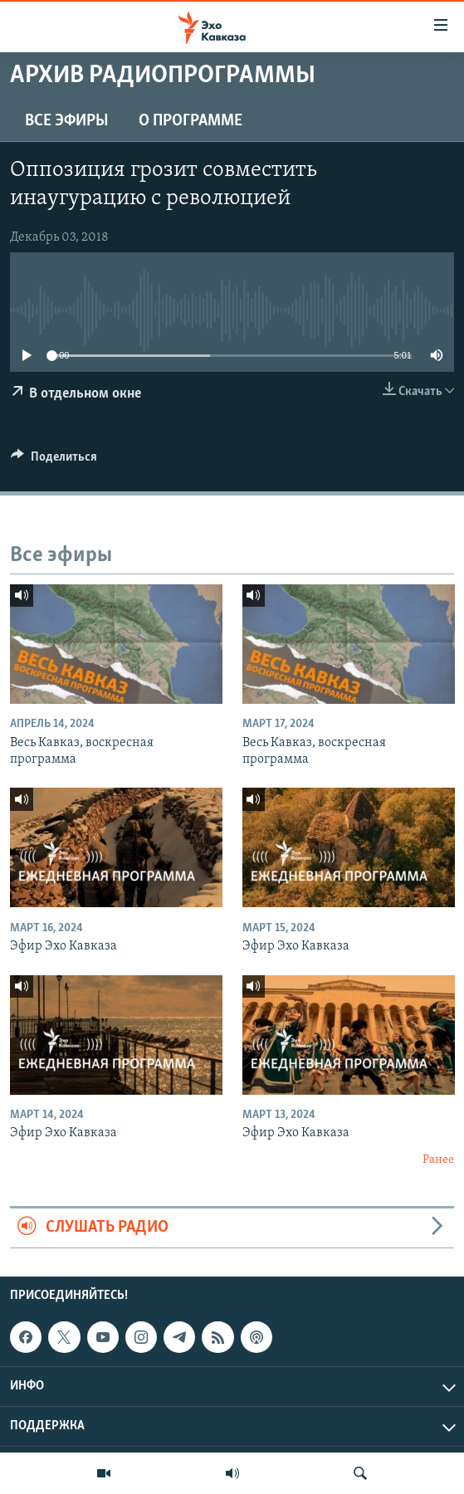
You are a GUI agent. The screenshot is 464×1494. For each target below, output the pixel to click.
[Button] (54, 460)
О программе (190, 121)
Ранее (438, 1160)
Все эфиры (67, 121)
